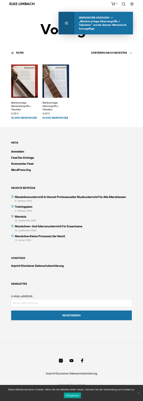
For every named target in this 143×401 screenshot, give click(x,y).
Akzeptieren (72, 395)
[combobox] (99, 53)
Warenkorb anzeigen (95, 18)
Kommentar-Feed (22, 163)
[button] (114, 4)
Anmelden (17, 151)
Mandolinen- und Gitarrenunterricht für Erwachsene (48, 226)
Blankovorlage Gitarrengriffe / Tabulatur (50, 106)
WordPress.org (21, 169)
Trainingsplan (23, 206)
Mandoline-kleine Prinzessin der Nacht (40, 236)
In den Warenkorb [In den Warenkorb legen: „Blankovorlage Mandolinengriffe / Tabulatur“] (24, 118)
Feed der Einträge (22, 157)
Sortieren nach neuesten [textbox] (109, 53)
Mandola (20, 216)
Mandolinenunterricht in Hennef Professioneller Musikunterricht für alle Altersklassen (70, 197)
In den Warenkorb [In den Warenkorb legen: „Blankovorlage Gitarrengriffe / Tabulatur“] (55, 118)
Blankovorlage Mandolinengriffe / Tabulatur (21, 106)
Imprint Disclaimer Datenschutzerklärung (37, 265)
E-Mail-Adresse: (22, 296)
